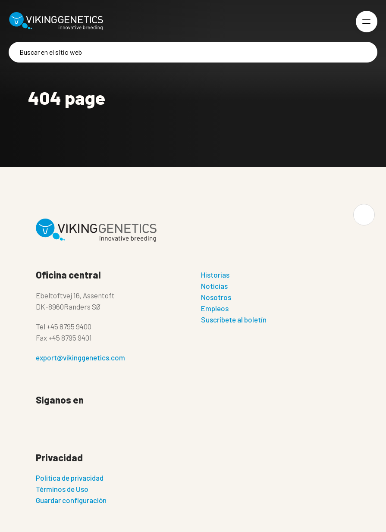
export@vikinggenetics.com (80, 357)
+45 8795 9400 (69, 326)
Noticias (214, 286)
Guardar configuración (71, 500)
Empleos (215, 308)
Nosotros (216, 297)
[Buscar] (193, 52)
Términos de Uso (62, 489)
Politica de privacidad (70, 477)
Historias (215, 274)
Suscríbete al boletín (234, 319)
